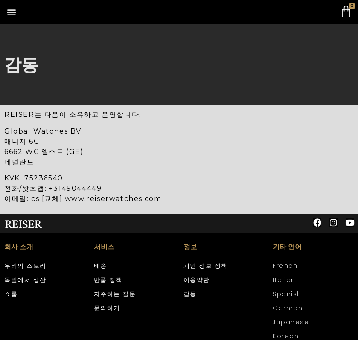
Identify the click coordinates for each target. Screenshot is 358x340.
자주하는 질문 (115, 294)
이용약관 (196, 280)
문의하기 (107, 308)
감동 (190, 294)
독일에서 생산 (25, 280)
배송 (100, 266)
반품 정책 (108, 280)
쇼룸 (10, 294)
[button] (11, 12)
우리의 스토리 (25, 266)
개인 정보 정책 (205, 266)
